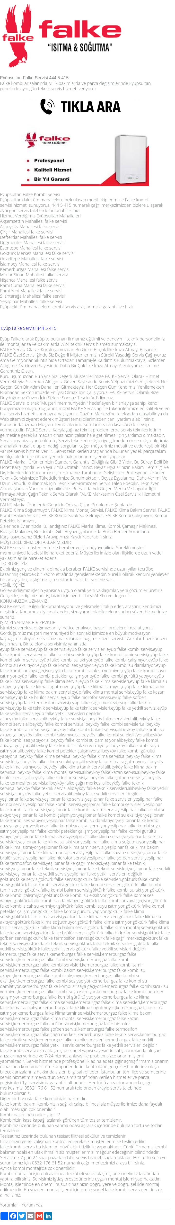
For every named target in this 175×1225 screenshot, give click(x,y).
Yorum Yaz (32, 1205)
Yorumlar (9, 1205)
